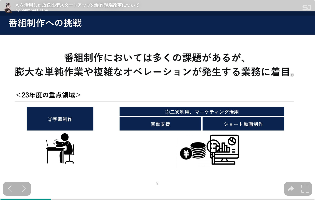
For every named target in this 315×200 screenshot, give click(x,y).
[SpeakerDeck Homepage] (307, 8)
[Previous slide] (10, 188)
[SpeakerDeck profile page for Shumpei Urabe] (8, 8)
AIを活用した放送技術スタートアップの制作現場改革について (77, 5)
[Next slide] (24, 188)
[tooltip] (291, 188)
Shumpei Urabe (34, 10)
